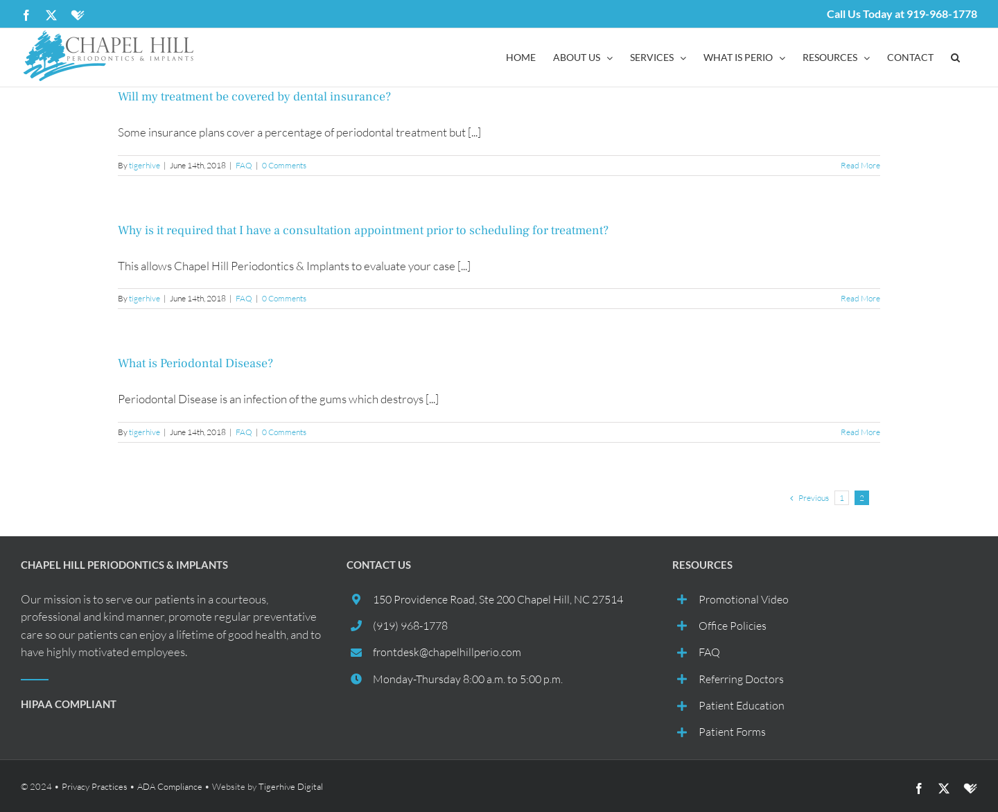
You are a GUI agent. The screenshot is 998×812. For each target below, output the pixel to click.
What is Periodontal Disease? (195, 363)
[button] (955, 57)
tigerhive (144, 165)
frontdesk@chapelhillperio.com (447, 652)
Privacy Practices (95, 786)
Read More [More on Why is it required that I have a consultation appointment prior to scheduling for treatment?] (860, 298)
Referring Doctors (741, 679)
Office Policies (733, 626)
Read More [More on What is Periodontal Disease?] (860, 432)
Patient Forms (732, 732)
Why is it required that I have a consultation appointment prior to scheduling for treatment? (363, 230)
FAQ (244, 165)
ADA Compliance (169, 786)
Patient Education (742, 705)
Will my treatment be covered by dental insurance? (254, 97)
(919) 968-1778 (410, 626)
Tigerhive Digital (291, 786)
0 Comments (284, 165)
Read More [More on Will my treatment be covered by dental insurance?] (860, 165)
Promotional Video (744, 599)
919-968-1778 (942, 13)
